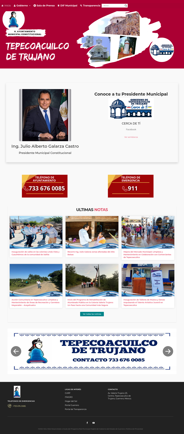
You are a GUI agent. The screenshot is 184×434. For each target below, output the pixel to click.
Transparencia (91, 5)
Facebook (131, 129)
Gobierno (24, 5)
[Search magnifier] (126, 5)
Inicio (7, 5)
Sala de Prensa (46, 5)
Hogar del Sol (71, 401)
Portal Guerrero (72, 405)
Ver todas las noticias (92, 314)
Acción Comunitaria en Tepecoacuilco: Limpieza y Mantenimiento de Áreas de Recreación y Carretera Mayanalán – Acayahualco (36, 301)
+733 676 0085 (19, 406)
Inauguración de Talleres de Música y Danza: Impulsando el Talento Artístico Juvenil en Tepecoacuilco (144, 301)
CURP (67, 393)
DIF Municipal (68, 5)
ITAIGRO (69, 397)
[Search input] (113, 5)
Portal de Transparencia (76, 409)
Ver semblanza (131, 137)
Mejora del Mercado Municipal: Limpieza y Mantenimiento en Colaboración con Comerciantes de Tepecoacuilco (147, 253)
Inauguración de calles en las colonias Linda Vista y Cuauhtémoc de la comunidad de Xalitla (36, 252)
